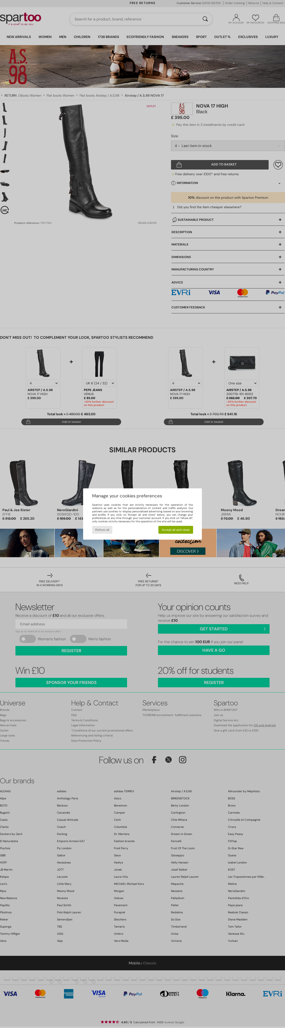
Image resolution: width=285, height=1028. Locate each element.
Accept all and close (176, 530)
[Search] (205, 19)
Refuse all (102, 530)
